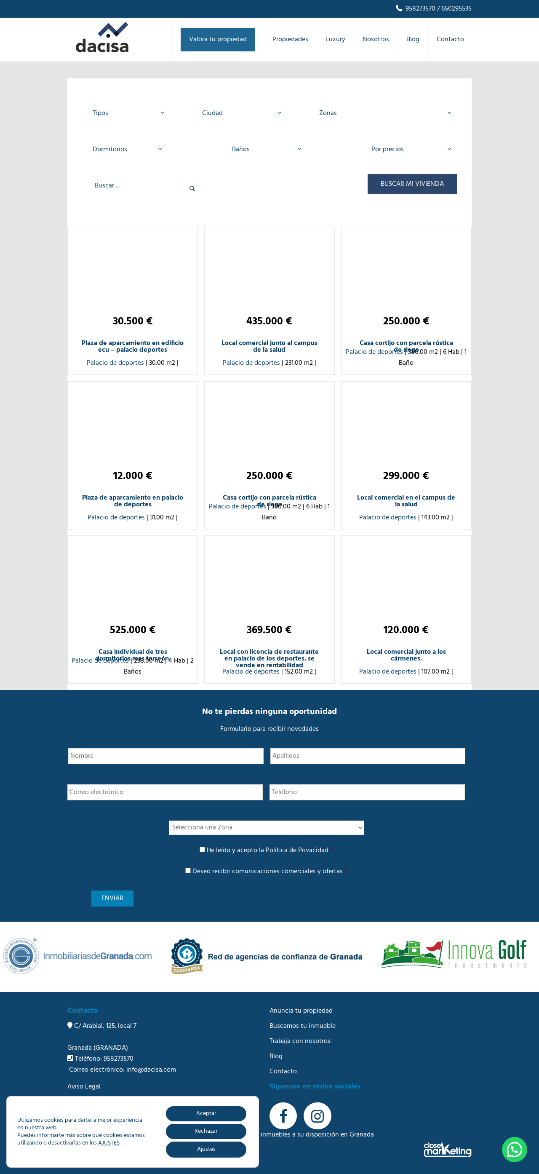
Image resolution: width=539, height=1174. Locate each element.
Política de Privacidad (297, 850)
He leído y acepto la (270, 850)
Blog (276, 1056)
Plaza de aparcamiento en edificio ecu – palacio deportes (133, 347)
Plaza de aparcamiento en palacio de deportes (132, 501)
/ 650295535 (453, 8)
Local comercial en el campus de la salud (406, 501)
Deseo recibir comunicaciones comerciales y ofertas (269, 871)
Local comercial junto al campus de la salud (269, 347)
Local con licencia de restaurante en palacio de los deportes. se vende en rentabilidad (269, 659)
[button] (514, 1149)
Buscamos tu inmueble (303, 1026)
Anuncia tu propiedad (301, 1011)
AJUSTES (109, 1143)
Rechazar (206, 1131)
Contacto (283, 1071)
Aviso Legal (84, 1086)
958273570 (415, 8)
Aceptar (206, 1113)
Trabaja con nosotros (300, 1041)
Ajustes (206, 1149)
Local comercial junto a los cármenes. (406, 655)
